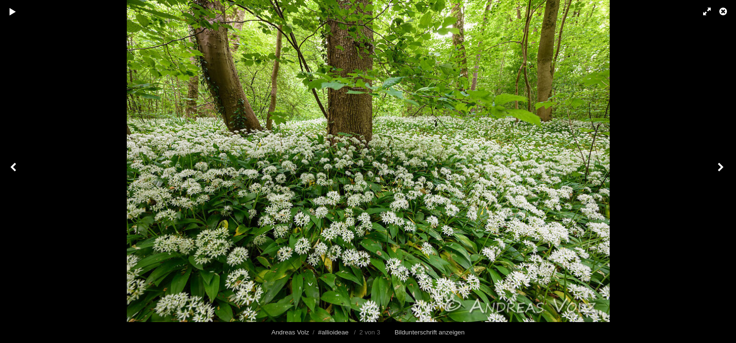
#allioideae (333, 332)
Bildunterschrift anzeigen (430, 332)
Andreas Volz (290, 332)
